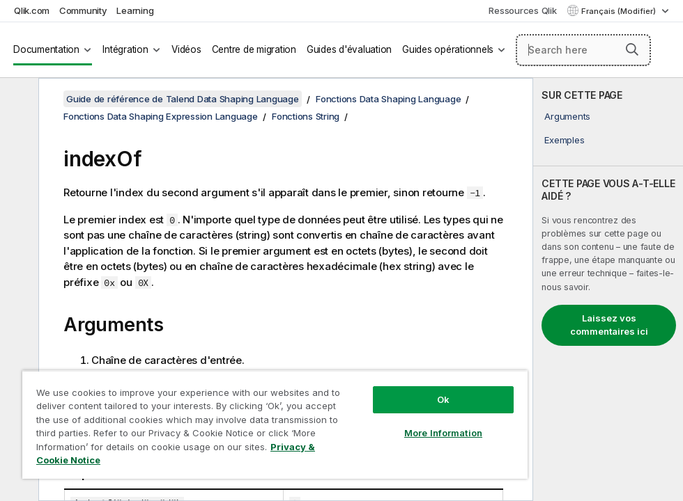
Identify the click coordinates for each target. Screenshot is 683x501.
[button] (632, 49)
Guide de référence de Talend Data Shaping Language (182, 98)
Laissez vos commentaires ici (609, 324)
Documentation (46, 49)
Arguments (567, 116)
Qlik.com (31, 10)
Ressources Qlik (522, 10)
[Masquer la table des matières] (17, 99)
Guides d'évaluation (349, 49)
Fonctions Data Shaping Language (388, 98)
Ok (443, 399)
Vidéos (186, 49)
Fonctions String (305, 116)
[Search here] (583, 50)
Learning (134, 10)
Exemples (564, 139)
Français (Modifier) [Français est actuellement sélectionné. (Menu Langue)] (619, 11)
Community (83, 10)
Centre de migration (254, 49)
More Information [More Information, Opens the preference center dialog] (443, 432)
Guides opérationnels (447, 49)
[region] (275, 424)
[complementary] (608, 289)
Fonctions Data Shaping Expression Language (160, 116)
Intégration (125, 49)
